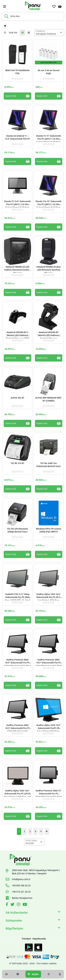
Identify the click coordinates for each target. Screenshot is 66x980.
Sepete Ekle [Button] (17, 96)
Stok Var (13, 32)
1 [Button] (19, 831)
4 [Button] (35, 831)
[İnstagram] (19, 904)
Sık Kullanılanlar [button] (33, 912)
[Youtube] (25, 904)
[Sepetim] (60, 6)
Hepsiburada (39, 938)
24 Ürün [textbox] (30, 843)
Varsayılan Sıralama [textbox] (46, 33)
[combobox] (49, 32)
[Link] (33, 6)
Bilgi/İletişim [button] (33, 928)
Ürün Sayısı (31, 840)
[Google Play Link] (29, 947)
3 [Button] (30, 831)
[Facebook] (7, 904)
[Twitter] (13, 904)
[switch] (5, 32)
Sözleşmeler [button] (33, 920)
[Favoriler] (53, 6)
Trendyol (26, 938)
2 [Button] (24, 831)
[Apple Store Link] (38, 947)
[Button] (5, 26)
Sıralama (40, 30)
